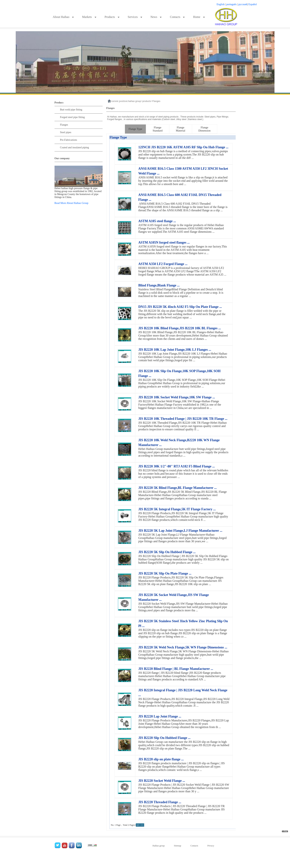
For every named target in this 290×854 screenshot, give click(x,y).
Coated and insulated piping (74, 147)
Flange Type (135, 128)
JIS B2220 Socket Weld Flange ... (161, 781)
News (156, 16)
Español (252, 4)
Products (112, 16)
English (221, 4)
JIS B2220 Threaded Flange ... (159, 802)
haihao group (134, 101)
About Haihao (63, 16)
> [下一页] (142, 825)
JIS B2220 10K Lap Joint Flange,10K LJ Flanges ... (174, 349)
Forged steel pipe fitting (72, 117)
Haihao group (158, 845)
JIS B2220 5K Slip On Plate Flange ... (164, 573)
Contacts (177, 16)
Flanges (64, 124)
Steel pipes (65, 132)
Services (135, 16)
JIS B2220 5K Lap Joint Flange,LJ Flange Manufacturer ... (180, 530)
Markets (89, 16)
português (231, 4)
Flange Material (180, 129)
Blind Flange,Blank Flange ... (159, 285)
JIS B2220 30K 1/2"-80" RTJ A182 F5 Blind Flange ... (176, 466)
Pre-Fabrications (68, 140)
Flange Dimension (204, 129)
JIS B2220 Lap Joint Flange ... (159, 716)
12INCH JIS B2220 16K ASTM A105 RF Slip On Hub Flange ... (183, 147)
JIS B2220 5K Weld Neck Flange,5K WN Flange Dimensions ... (182, 647)
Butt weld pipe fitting (71, 109)
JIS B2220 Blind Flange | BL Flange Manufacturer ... (175, 669)
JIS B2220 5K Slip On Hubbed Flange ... (167, 552)
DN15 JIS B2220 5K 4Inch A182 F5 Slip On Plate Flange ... (180, 307)
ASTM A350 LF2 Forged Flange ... (162, 264)
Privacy (210, 845)
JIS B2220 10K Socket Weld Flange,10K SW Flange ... (176, 397)
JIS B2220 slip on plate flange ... (161, 759)
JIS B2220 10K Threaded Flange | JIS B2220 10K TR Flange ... (182, 419)
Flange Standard (157, 129)
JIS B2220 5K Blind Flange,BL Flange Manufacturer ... (177, 488)
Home (199, 16)
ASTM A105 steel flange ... (157, 221)
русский (242, 4)
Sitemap (177, 845)
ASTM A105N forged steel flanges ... (164, 242)
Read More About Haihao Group (72, 203)
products (147, 101)
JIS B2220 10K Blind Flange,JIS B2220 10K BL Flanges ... (179, 328)
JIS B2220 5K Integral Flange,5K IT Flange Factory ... (177, 509)
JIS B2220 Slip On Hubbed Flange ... (164, 738)
